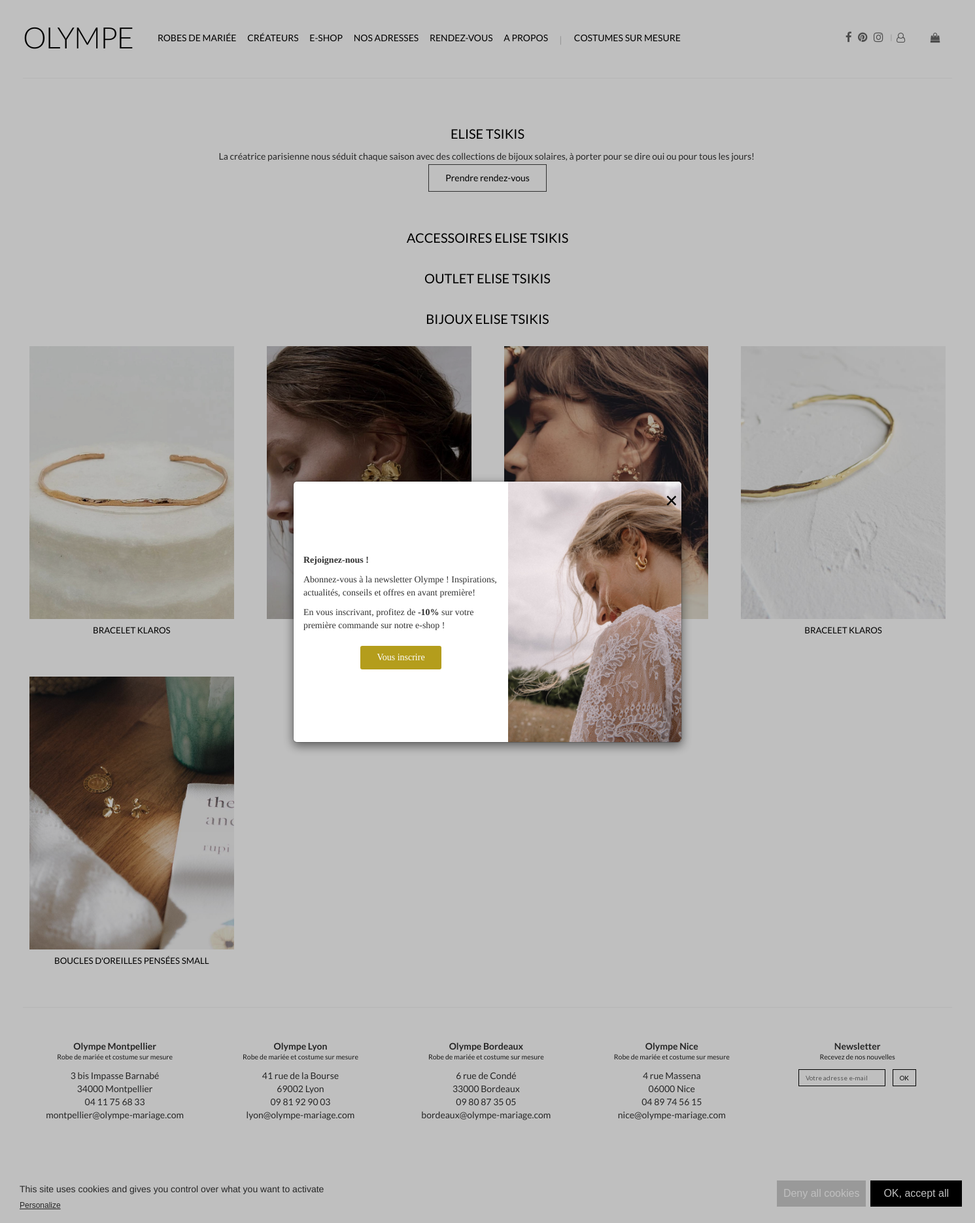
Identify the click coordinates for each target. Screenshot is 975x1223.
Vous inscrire (400, 657)
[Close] (671, 501)
